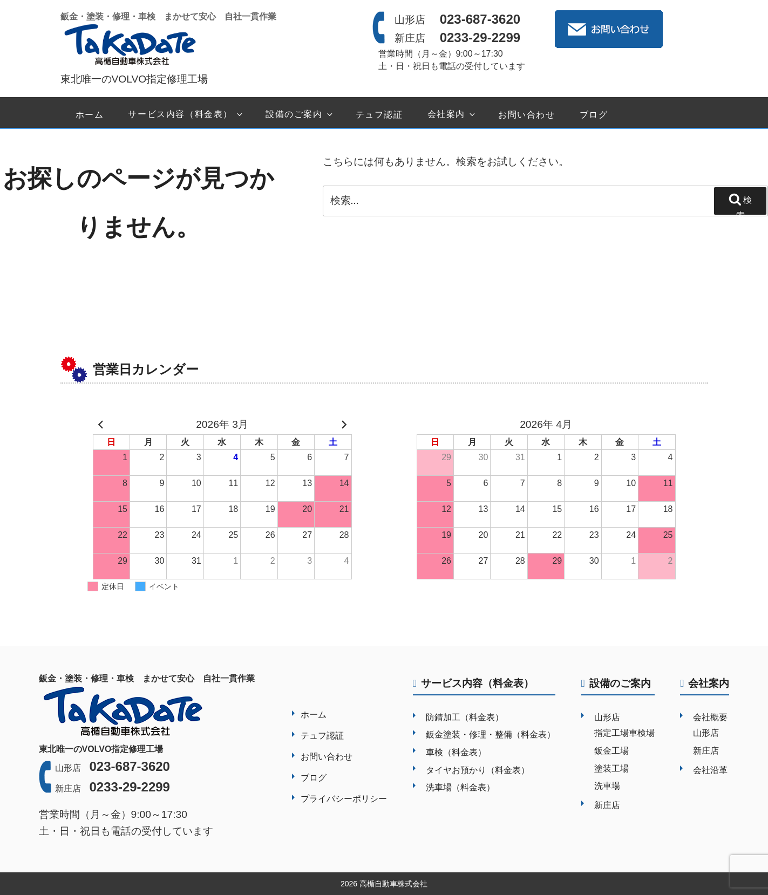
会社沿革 (710, 770)
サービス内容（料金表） (186, 114)
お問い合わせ (526, 114)
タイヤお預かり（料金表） (477, 770)
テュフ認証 (379, 114)
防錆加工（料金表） (465, 717)
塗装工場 (611, 768)
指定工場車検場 (624, 732)
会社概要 (710, 717)
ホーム (90, 114)
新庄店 (607, 805)
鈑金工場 (611, 750)
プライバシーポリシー (344, 798)
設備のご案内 (300, 114)
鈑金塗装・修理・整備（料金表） (490, 734)
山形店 (607, 717)
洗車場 (607, 785)
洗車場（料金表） (460, 787)
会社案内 (452, 114)
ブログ (594, 114)
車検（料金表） (456, 752)
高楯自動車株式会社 (393, 883)
